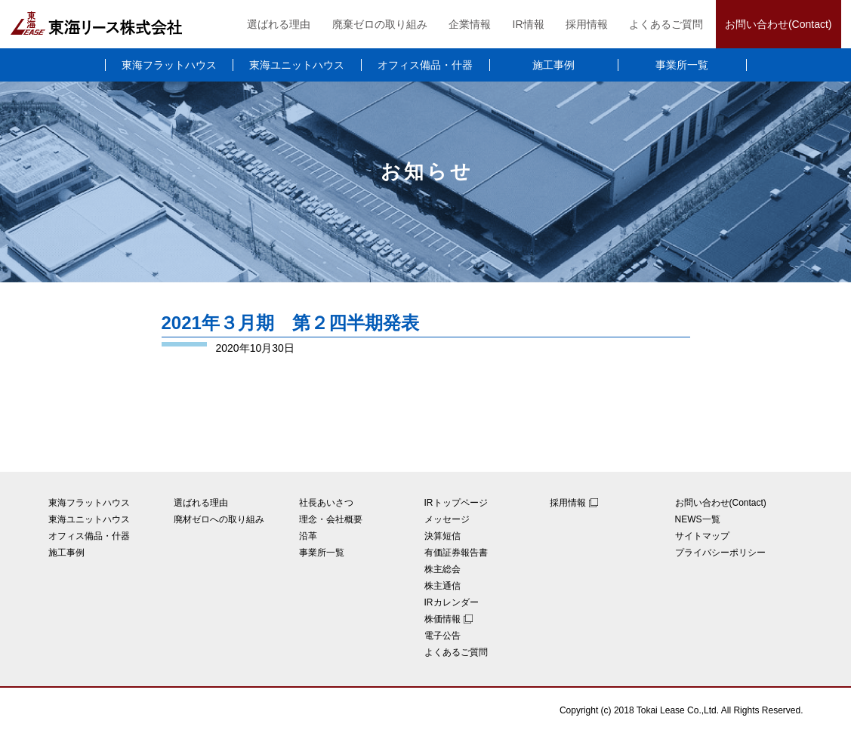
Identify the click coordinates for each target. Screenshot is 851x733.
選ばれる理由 (278, 24)
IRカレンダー (451, 602)
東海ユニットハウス (296, 65)
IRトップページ (456, 502)
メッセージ (447, 519)
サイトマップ (702, 536)
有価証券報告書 (456, 552)
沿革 (308, 536)
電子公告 (442, 635)
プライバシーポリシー (720, 552)
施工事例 (553, 65)
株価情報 (442, 619)
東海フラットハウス (169, 65)
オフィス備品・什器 (425, 65)
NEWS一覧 (697, 519)
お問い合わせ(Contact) (778, 24)
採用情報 (587, 24)
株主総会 (442, 569)
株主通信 (442, 585)
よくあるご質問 (666, 24)
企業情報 (470, 24)
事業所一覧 (681, 65)
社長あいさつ (326, 502)
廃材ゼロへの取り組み (219, 519)
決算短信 (442, 536)
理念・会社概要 (330, 519)
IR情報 (528, 24)
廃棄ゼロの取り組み (379, 24)
